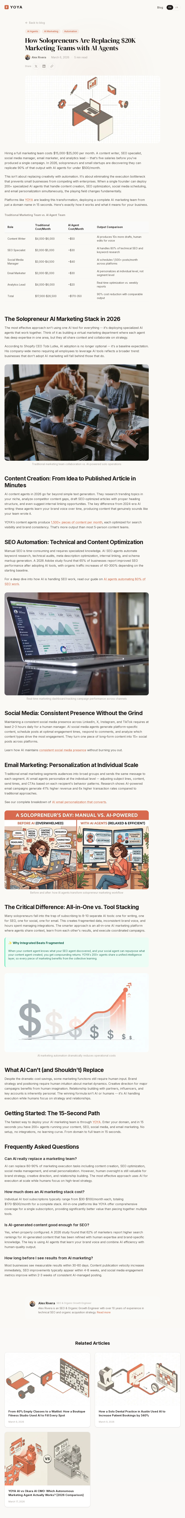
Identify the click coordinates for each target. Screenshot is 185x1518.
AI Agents (32, 31)
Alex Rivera (46, 1303)
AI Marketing (51, 31)
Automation (70, 31)
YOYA (29, 200)
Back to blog (35, 22)
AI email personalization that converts (79, 802)
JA (176, 7)
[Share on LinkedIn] (44, 66)
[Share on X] (36, 66)
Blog (160, 7)
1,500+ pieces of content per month (76, 522)
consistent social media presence (62, 750)
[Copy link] (52, 66)
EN (169, 7)
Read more (104, 1312)
